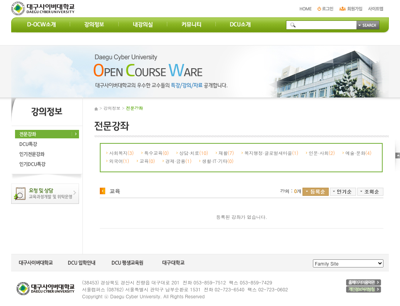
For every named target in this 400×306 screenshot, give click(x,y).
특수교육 (156, 153)
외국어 (119, 161)
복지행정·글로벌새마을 (271, 153)
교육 (147, 161)
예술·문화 (358, 153)
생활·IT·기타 (218, 161)
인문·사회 (322, 153)
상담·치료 (193, 153)
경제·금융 (178, 161)
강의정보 (112, 108)
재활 (226, 153)
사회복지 (121, 153)
